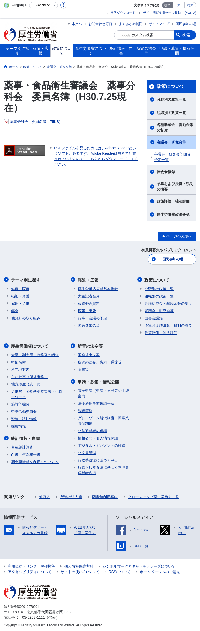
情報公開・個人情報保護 (98, 437)
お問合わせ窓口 (100, 24)
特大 (190, 5)
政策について (171, 86)
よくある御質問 (130, 24)
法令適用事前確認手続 (96, 402)
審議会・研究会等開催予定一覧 (172, 157)
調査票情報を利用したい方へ (35, 461)
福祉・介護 (20, 296)
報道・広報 (88, 279)
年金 (14, 310)
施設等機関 (20, 403)
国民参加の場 (186, 24)
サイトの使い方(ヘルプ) (80, 571)
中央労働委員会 (24, 411)
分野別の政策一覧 (171, 99)
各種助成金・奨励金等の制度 (175, 127)
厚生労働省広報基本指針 (98, 288)
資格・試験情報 (24, 418)
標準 (167, 5)
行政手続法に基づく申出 (98, 459)
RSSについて (120, 571)
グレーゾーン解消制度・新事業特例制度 (103, 420)
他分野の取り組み (25, 318)
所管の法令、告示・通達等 (100, 361)
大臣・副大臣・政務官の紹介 (35, 354)
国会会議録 (166, 172)
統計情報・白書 (25, 437)
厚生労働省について (30, 345)
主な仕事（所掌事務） (29, 376)
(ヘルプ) (190, 13)
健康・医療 (20, 288)
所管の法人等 (71, 496)
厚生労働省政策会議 (173, 214)
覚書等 (83, 369)
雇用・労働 (20, 303)
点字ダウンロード (122, 13)
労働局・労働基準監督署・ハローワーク (36, 393)
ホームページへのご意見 (160, 571)
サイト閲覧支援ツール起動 (162, 13)
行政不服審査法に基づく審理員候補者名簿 (103, 469)
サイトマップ (159, 24)
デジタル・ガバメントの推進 (101, 444)
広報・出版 (87, 310)
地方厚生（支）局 (25, 383)
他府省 (44, 496)
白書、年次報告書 (25, 453)
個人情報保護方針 (78, 565)
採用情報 (18, 425)
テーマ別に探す (25, 279)
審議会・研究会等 (171, 142)
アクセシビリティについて (30, 571)
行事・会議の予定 (92, 318)
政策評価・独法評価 (173, 201)
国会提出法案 (89, 354)
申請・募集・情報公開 (99, 381)
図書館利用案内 (105, 496)
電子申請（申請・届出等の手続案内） (103, 392)
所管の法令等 (90, 345)
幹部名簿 (18, 361)
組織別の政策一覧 (171, 113)
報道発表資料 (89, 303)
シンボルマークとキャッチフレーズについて (139, 565)
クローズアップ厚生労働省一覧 (153, 496)
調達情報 (85, 410)
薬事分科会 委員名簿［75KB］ (35, 122)
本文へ (77, 24)
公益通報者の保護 (92, 430)
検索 (186, 35)
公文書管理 (87, 452)
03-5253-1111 (33, 616)
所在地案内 (20, 369)
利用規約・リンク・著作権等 (31, 565)
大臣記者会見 (89, 296)
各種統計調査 (22, 446)
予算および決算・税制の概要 (175, 186)
